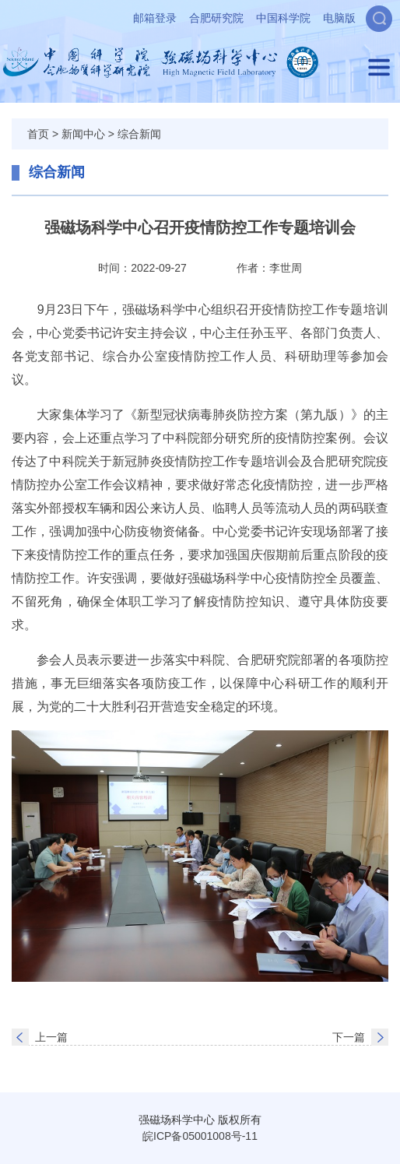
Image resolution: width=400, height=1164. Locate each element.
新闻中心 (83, 134)
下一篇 (348, 1037)
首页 (38, 134)
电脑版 (339, 18)
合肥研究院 (216, 18)
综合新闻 (139, 134)
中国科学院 (283, 18)
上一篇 (51, 1037)
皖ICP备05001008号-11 (200, 1136)
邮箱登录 (155, 18)
